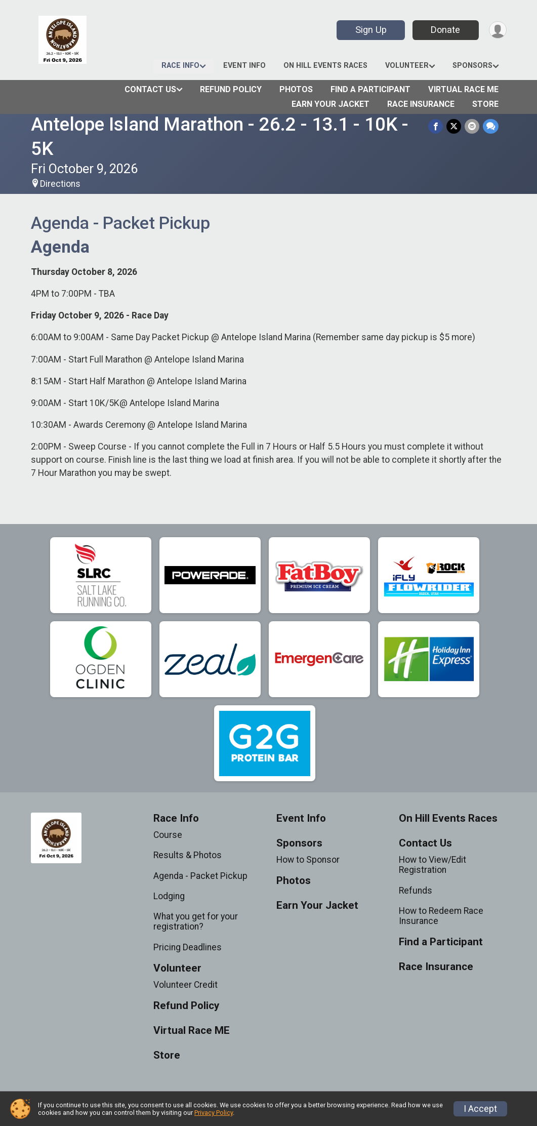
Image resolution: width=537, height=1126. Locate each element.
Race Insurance (421, 104)
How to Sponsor (308, 860)
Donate (444, 29)
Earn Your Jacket (330, 104)
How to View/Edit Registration (432, 865)
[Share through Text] (491, 126)
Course (167, 835)
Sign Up (369, 29)
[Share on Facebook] (437, 126)
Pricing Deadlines (187, 947)
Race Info (180, 65)
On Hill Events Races (325, 65)
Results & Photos (187, 855)
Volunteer (407, 65)
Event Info (244, 65)
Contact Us (150, 89)
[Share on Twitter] (454, 126)
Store (485, 104)
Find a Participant (370, 89)
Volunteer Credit (185, 985)
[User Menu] (497, 30)
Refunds (415, 891)
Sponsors (472, 65)
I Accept (480, 1109)
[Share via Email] (472, 126)
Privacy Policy (213, 1112)
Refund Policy (231, 89)
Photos (296, 89)
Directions (60, 184)
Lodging (169, 896)
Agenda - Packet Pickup (200, 876)
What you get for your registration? (195, 921)
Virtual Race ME (463, 89)
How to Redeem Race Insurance (441, 916)
